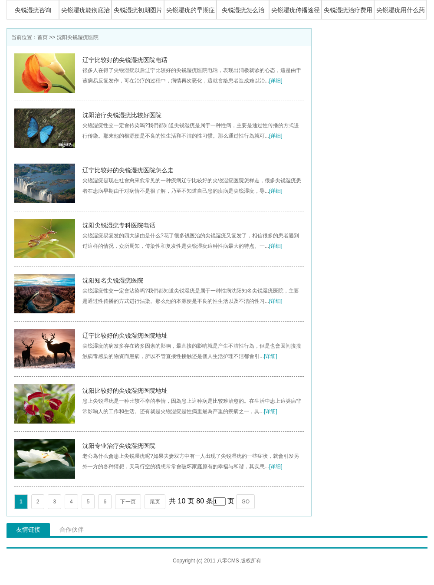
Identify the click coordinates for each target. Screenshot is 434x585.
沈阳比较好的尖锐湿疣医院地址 (125, 390)
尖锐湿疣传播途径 (295, 10)
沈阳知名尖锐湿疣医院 (112, 280)
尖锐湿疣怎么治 (243, 10)
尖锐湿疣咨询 (33, 10)
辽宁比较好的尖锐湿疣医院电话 (125, 59)
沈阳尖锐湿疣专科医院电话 (118, 225)
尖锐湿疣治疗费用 (348, 10)
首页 (42, 37)
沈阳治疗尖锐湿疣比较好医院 (121, 115)
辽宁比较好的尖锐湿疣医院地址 (125, 335)
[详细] (276, 81)
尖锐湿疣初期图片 (138, 10)
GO (245, 502)
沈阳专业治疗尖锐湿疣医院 (118, 445)
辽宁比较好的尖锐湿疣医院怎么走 (128, 170)
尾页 (155, 502)
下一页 (128, 502)
